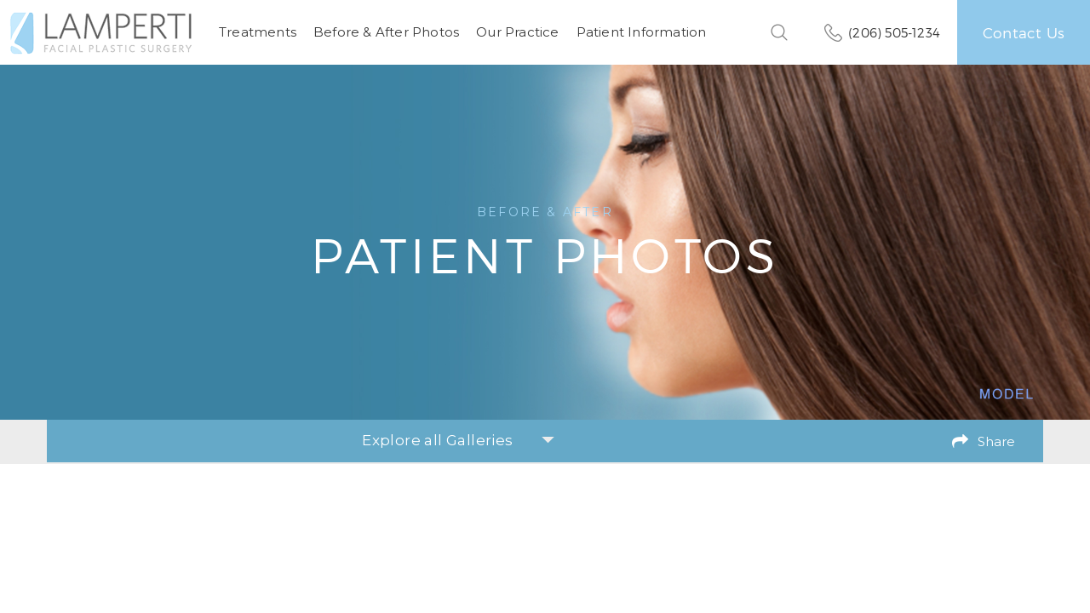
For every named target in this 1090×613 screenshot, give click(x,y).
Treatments (257, 32)
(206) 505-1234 (894, 32)
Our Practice (517, 32)
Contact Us (1023, 32)
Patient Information (642, 32)
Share (996, 441)
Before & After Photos (386, 32)
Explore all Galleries (458, 440)
